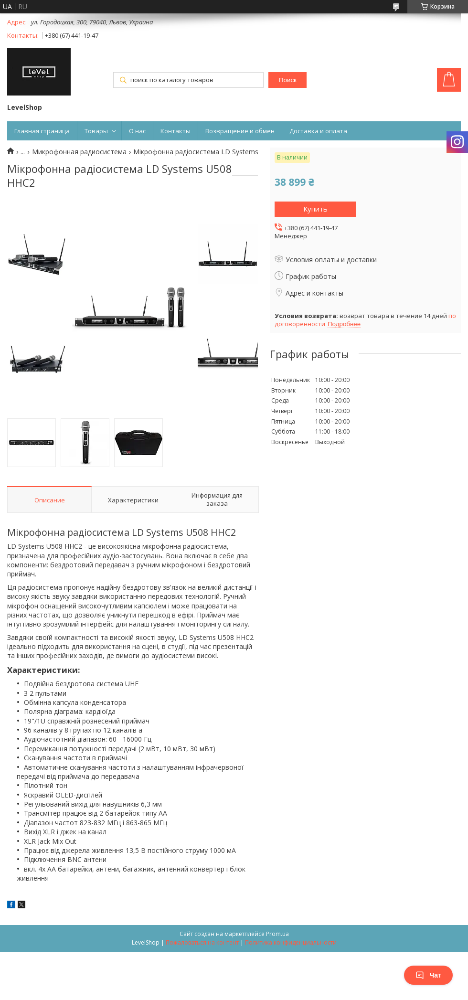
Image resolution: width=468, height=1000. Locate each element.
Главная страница (42, 131)
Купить (315, 208)
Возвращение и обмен (240, 131)
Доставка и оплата (318, 131)
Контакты (175, 131)
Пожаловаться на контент (202, 942)
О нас (137, 131)
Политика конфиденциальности (291, 942)
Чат (428, 975)
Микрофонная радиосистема (79, 152)
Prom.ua (277, 934)
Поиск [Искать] (288, 80)
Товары (96, 131)
